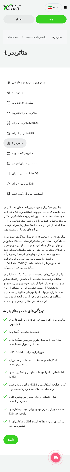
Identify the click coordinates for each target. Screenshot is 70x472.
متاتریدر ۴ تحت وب (20, 153)
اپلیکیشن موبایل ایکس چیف (25, 193)
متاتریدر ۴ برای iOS (20, 183)
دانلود (11, 439)
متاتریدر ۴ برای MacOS (23, 173)
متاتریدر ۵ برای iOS (20, 133)
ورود (51, 19)
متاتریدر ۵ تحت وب (20, 102)
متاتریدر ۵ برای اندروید (22, 113)
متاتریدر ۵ (15, 92)
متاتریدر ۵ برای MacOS (23, 123)
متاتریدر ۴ (15, 143)
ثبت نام (19, 19)
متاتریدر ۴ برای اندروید (22, 163)
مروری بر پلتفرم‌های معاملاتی (26, 82)
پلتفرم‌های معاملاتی (36, 37)
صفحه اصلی (13, 37)
